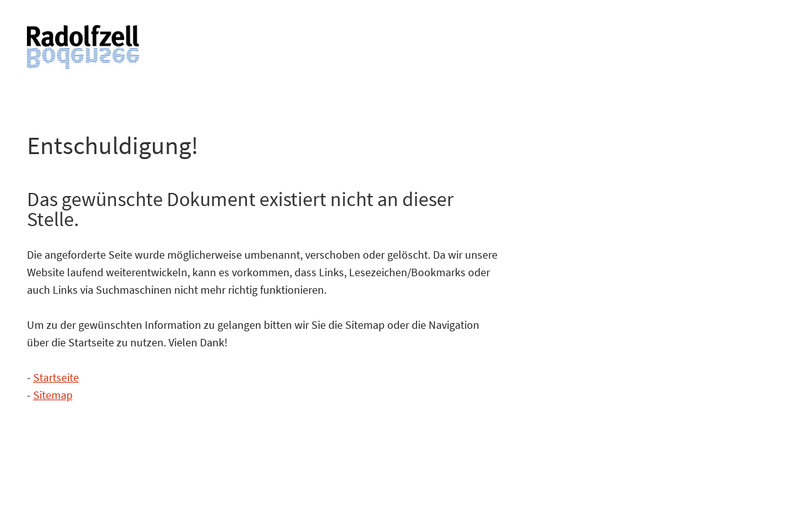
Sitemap (53, 395)
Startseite (56, 377)
